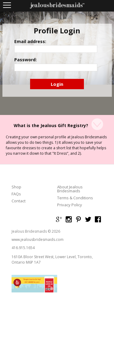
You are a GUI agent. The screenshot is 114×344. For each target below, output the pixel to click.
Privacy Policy (69, 205)
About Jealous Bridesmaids (70, 189)
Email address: (30, 41)
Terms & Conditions (75, 198)
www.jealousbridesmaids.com (38, 239)
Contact (19, 201)
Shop (16, 187)
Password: (25, 59)
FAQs (16, 194)
